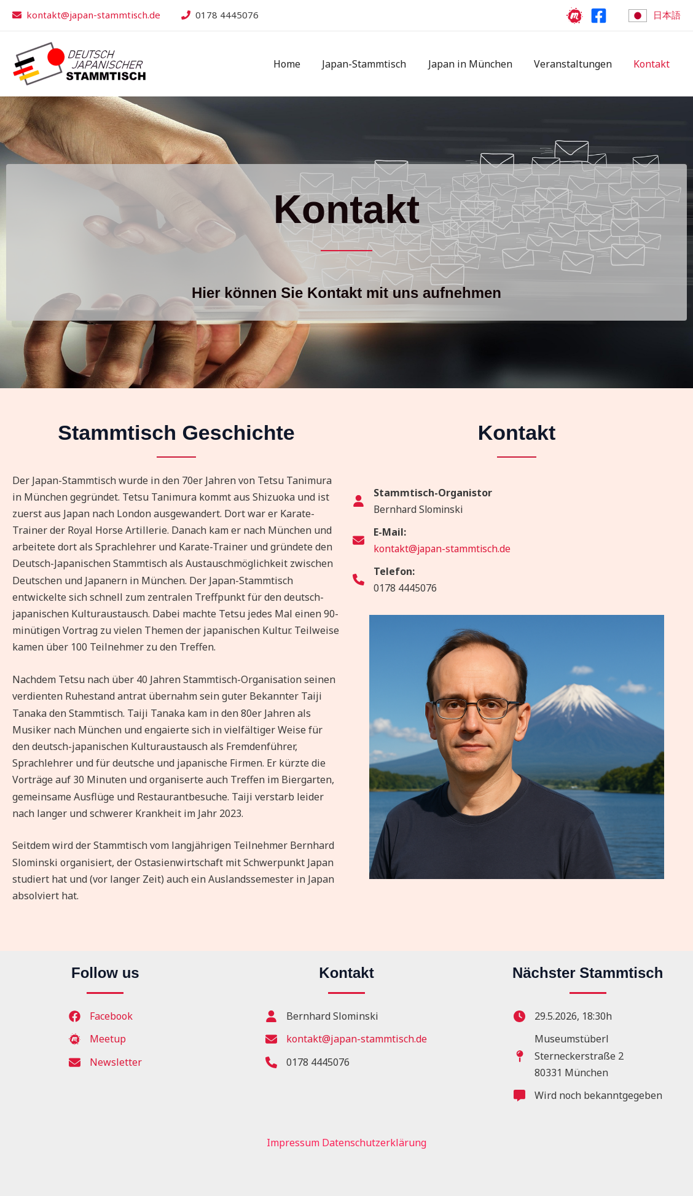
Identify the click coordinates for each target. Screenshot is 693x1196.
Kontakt (653, 64)
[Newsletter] (105, 1062)
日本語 (667, 15)
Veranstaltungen (576, 64)
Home (296, 64)
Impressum (293, 1142)
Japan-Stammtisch (371, 64)
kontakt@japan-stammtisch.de (93, 15)
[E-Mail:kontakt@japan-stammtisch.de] (433, 540)
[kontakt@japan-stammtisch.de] (346, 1039)
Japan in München (475, 64)
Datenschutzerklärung (374, 1142)
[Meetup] (574, 15)
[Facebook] (598, 15)
